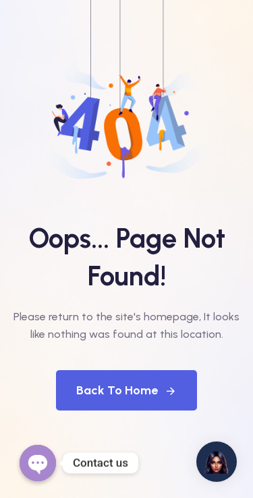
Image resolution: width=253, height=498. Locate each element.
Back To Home (126, 390)
